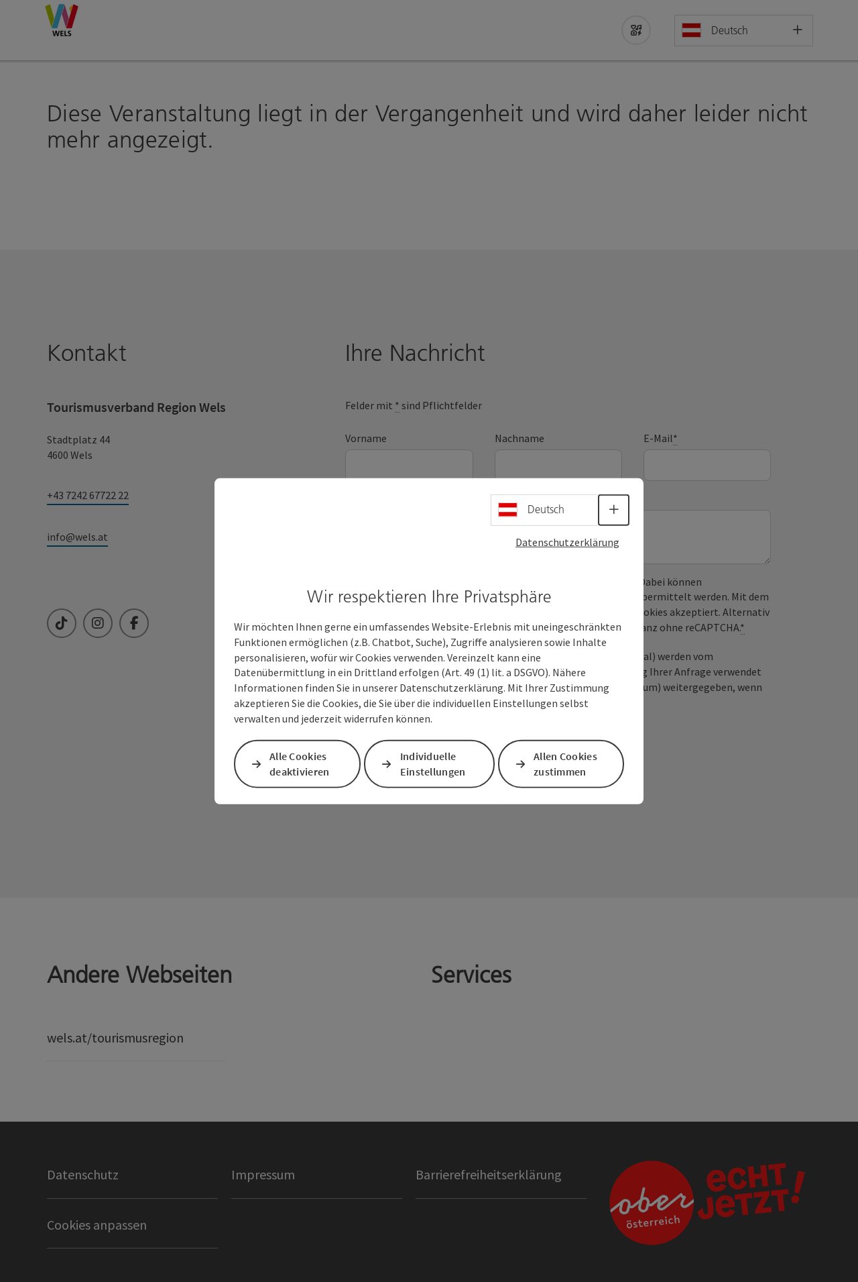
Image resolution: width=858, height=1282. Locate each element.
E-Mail (661, 438)
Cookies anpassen (97, 1224)
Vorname (366, 438)
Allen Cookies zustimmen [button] (565, 763)
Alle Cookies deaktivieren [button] (299, 763)
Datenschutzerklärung (567, 541)
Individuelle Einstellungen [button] (433, 763)
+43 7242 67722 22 (88, 495)
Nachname (519, 438)
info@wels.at (77, 536)
